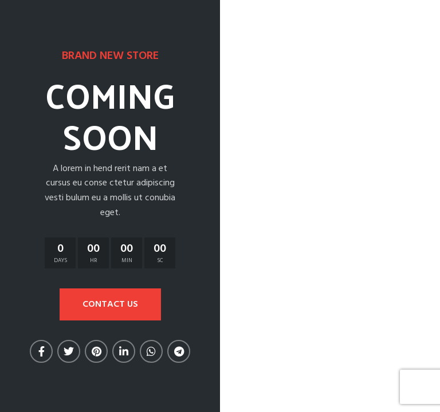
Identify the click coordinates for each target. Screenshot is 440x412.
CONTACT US (110, 304)
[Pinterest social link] (96, 351)
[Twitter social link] (68, 351)
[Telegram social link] (178, 351)
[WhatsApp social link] (151, 351)
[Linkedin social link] (123, 351)
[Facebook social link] (41, 351)
